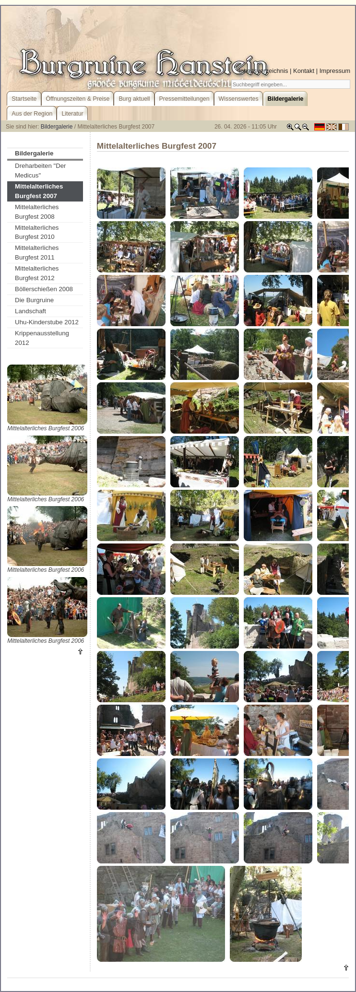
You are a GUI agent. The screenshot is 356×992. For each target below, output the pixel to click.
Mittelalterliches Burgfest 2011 (37, 252)
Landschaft (30, 311)
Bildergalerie (57, 126)
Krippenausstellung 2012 (42, 338)
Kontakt (303, 70)
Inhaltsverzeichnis (263, 70)
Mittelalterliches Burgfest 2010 (37, 232)
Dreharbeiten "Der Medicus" (40, 170)
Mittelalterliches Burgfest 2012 (37, 273)
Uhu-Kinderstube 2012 (47, 322)
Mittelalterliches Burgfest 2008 (37, 211)
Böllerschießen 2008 (44, 289)
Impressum (335, 70)
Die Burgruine (34, 300)
